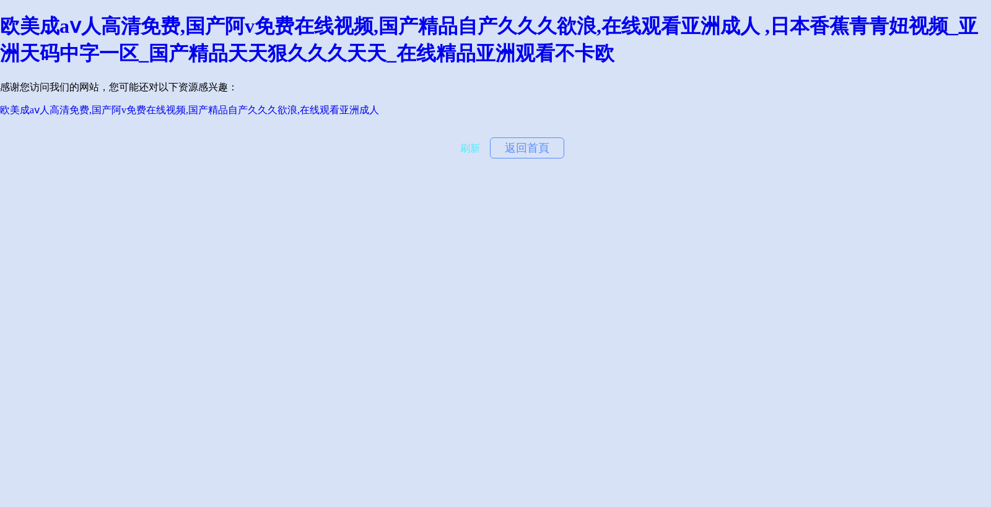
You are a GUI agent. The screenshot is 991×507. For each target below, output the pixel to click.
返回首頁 (527, 148)
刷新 (470, 148)
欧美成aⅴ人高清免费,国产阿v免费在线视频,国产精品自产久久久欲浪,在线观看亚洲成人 (189, 110)
